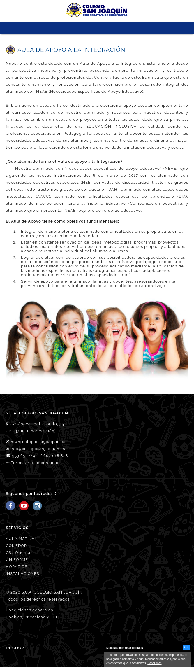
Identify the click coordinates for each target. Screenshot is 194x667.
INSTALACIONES (22, 573)
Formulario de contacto (34, 463)
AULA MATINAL (21, 538)
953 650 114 (24, 456)
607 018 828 (55, 456)
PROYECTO (80, 28)
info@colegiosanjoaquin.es (37, 449)
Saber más (154, 663)
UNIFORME (17, 559)
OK (186, 647)
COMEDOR (16, 545)
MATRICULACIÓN (102, 28)
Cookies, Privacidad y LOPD (33, 617)
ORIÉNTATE (113, 28)
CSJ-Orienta (18, 552)
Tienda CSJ (134, 28)
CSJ (59, 28)
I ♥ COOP (15, 648)
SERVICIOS (91, 28)
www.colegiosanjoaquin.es (38, 442)
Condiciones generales (29, 610)
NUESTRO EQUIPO (70, 28)
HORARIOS (16, 566)
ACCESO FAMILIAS (124, 28)
